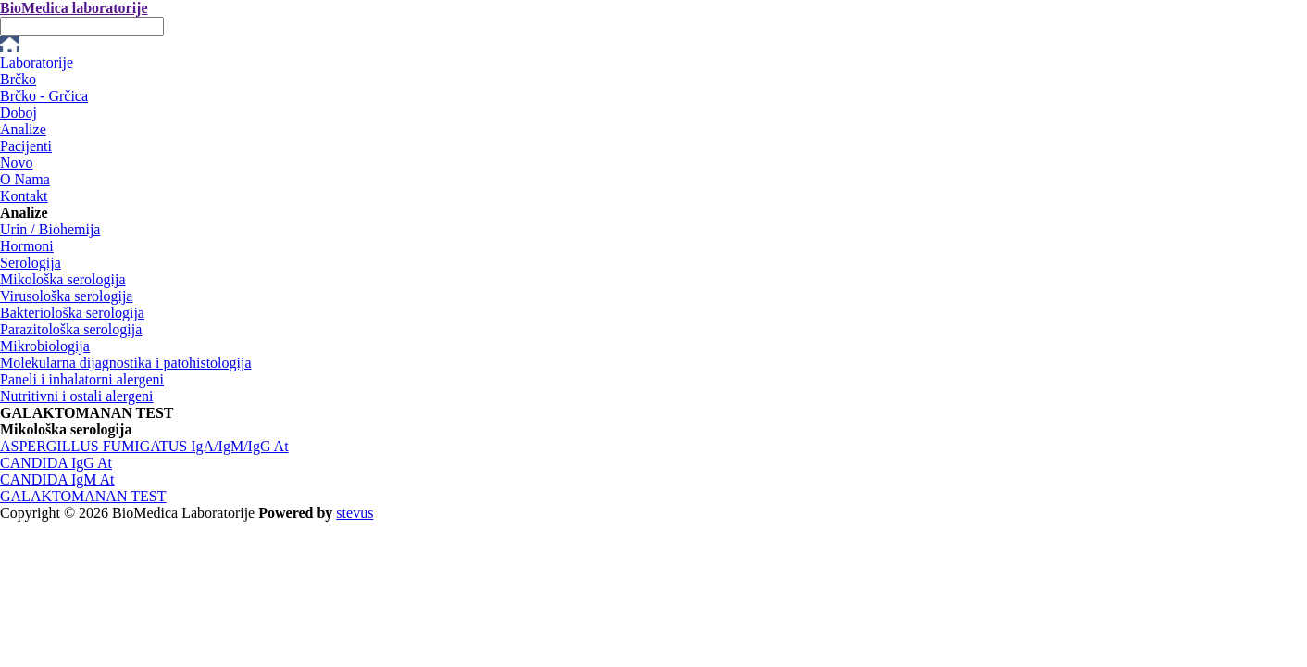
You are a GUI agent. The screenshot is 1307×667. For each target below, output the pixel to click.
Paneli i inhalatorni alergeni (82, 379)
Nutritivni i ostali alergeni (76, 396)
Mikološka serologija (63, 279)
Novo (16, 162)
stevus (354, 513)
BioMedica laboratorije (74, 8)
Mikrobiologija (45, 346)
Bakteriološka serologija (72, 313)
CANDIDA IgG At (56, 463)
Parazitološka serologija (71, 329)
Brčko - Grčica (44, 96)
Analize (23, 129)
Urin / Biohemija (50, 229)
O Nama (25, 179)
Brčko (18, 79)
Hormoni (27, 246)
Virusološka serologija (66, 296)
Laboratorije (36, 62)
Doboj (18, 112)
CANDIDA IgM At (57, 479)
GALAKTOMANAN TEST (83, 496)
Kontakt (24, 196)
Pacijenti (26, 146)
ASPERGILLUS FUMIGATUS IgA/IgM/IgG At (144, 446)
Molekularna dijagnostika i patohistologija (126, 363)
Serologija (30, 263)
